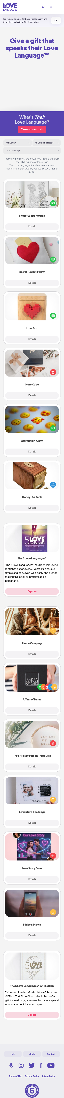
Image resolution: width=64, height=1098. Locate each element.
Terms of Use (15, 1076)
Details (32, 226)
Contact (51, 1054)
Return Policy (48, 1076)
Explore (32, 591)
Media (32, 1054)
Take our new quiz (32, 129)
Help (12, 1054)
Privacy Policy (32, 1076)
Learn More (33, 22)
